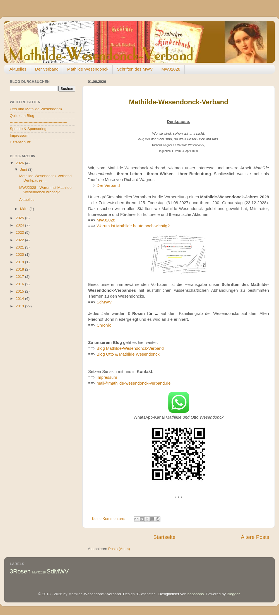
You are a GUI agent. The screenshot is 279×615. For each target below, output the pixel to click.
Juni (24, 169)
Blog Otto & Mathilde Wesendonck (128, 354)
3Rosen (20, 571)
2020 (20, 254)
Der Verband (47, 69)
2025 (20, 218)
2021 (20, 247)
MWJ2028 (171, 69)
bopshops (195, 594)
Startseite (164, 537)
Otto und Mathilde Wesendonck (36, 109)
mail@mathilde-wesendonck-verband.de (133, 383)
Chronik (104, 325)
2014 (20, 298)
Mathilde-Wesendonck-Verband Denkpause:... (45, 178)
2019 (20, 262)
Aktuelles (18, 69)
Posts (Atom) (119, 549)
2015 (20, 291)
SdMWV (104, 302)
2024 (20, 225)
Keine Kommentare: (109, 519)
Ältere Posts (255, 537)
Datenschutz (20, 142)
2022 (20, 240)
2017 (20, 276)
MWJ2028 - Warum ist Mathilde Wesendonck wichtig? (45, 189)
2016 (20, 284)
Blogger (233, 594)
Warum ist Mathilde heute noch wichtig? (133, 226)
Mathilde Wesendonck (87, 69)
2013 (20, 306)
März (25, 209)
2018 (20, 269)
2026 (20, 163)
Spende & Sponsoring (28, 129)
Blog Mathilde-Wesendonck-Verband (130, 348)
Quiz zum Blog (22, 116)
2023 (20, 232)
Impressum (107, 377)
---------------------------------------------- (39, 122)
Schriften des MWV (135, 69)
